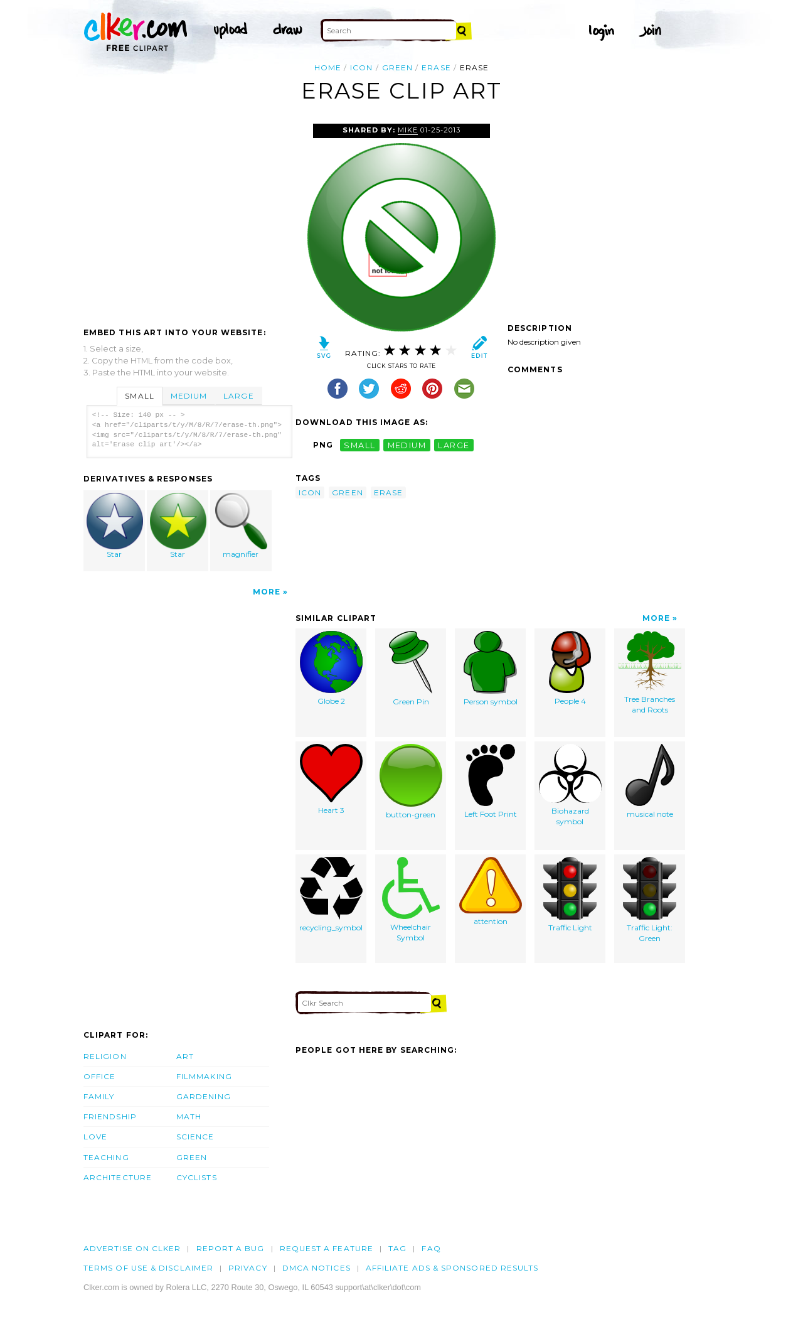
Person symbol (491, 668)
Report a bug (230, 1248)
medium (407, 444)
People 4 (570, 668)
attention (490, 891)
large (453, 444)
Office (99, 1076)
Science (195, 1136)
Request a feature (326, 1248)
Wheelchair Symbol (411, 899)
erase (436, 67)
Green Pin (410, 668)
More (266, 591)
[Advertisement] (188, 218)
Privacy (247, 1267)
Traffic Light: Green (649, 900)
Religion (105, 1056)
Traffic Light (570, 894)
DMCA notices (316, 1267)
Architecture (117, 1177)
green (397, 67)
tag (397, 1248)
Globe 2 (331, 668)
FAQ (431, 1248)
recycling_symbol (331, 894)
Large (238, 396)
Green (191, 1157)
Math (188, 1116)
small (359, 444)
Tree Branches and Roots (650, 672)
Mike (408, 130)
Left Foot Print (490, 781)
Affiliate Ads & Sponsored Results (452, 1267)
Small (139, 396)
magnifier (241, 526)
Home (327, 67)
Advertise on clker (132, 1248)
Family (98, 1096)
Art (185, 1056)
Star (115, 526)
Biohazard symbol (570, 785)
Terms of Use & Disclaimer (148, 1267)
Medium (189, 396)
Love (95, 1136)
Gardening (203, 1096)
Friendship (110, 1116)
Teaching (106, 1157)
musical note (649, 781)
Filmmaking (204, 1076)
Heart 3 (331, 779)
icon (361, 67)
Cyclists (196, 1177)
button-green (411, 781)
